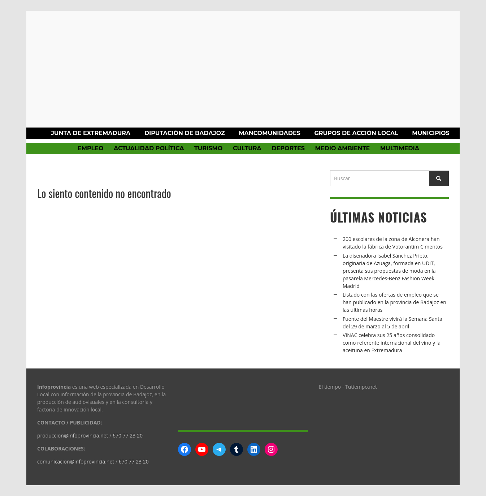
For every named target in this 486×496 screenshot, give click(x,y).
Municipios (430, 133)
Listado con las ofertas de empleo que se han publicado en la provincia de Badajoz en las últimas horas (394, 302)
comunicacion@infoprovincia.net (75, 461)
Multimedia (399, 148)
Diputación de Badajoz (184, 133)
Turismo (208, 148)
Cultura (247, 148)
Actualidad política (149, 148)
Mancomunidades (269, 133)
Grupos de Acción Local (356, 133)
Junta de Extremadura (90, 133)
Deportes (288, 148)
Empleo (90, 148)
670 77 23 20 (128, 435)
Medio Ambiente (342, 148)
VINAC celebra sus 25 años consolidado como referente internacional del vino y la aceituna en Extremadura (392, 343)
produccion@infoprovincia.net (72, 435)
